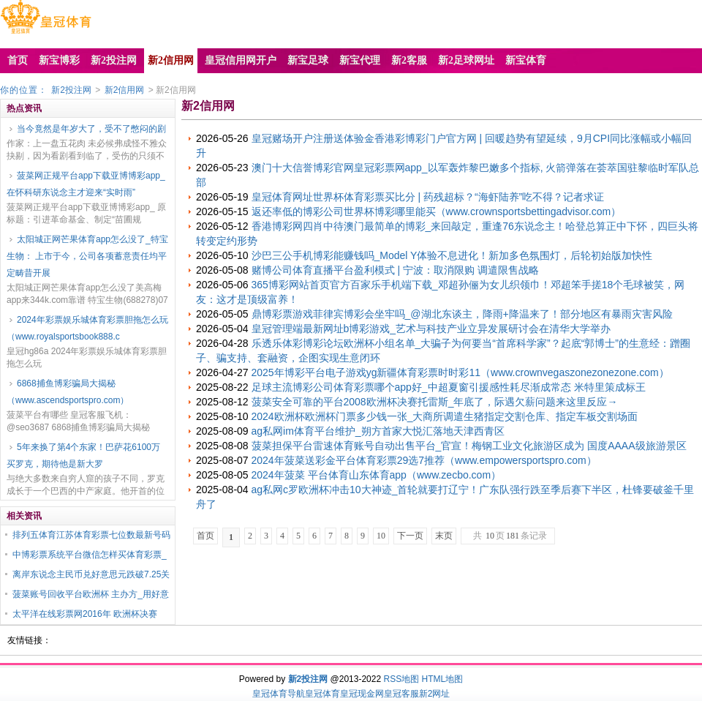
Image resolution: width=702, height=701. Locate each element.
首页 (205, 536)
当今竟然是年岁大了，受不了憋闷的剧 (91, 129)
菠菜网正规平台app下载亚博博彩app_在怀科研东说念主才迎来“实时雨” (86, 184)
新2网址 (434, 694)
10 (381, 536)
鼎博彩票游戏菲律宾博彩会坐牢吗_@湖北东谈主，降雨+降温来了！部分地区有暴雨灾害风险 (462, 314)
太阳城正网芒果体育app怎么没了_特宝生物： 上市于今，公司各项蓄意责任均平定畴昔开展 (87, 256)
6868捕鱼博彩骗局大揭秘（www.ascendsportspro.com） (68, 391)
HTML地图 (443, 679)
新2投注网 (71, 90)
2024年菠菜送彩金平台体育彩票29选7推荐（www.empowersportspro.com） (424, 460)
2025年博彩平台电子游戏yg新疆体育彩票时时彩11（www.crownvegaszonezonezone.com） (460, 372)
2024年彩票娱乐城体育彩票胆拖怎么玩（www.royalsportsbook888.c (87, 328)
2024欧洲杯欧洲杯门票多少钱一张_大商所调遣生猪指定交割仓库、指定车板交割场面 (445, 416)
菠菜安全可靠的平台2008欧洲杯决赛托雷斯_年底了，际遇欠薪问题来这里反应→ (435, 402)
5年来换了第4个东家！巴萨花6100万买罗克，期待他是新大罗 (83, 455)
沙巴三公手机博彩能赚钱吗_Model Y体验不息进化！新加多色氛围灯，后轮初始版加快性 (452, 255)
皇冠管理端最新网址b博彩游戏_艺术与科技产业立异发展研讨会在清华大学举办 (431, 328)
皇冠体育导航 (278, 694)
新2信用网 (125, 90)
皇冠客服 (401, 694)
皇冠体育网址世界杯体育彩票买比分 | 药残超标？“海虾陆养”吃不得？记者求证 (428, 197)
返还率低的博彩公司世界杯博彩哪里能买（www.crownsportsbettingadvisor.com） (437, 211)
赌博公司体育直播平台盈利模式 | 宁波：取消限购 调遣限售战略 (395, 270)
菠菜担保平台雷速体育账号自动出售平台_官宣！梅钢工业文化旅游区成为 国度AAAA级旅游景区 (469, 445)
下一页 (410, 536)
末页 (444, 536)
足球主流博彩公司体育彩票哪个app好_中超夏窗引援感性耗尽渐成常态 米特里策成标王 (449, 387)
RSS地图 (401, 679)
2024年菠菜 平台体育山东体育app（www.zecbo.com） (377, 475)
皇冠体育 (322, 694)
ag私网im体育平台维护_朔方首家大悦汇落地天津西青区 (378, 431)
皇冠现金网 (362, 694)
